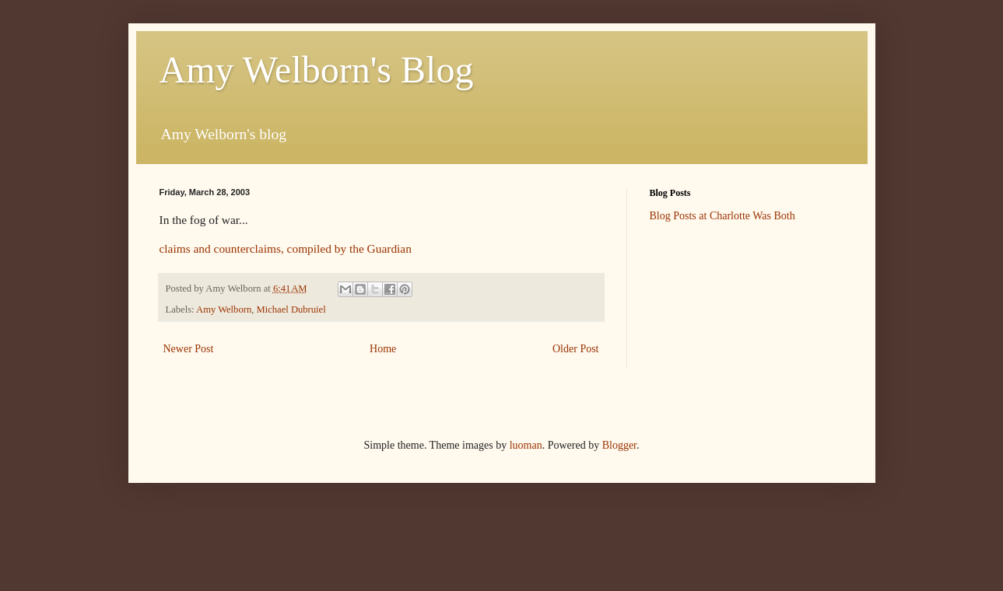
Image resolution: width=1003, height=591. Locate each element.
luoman (526, 445)
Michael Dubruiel (291, 309)
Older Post (575, 349)
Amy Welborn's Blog (317, 69)
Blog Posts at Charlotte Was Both (722, 216)
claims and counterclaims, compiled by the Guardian (286, 248)
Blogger (619, 445)
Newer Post (188, 349)
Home (383, 349)
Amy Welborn (223, 309)
